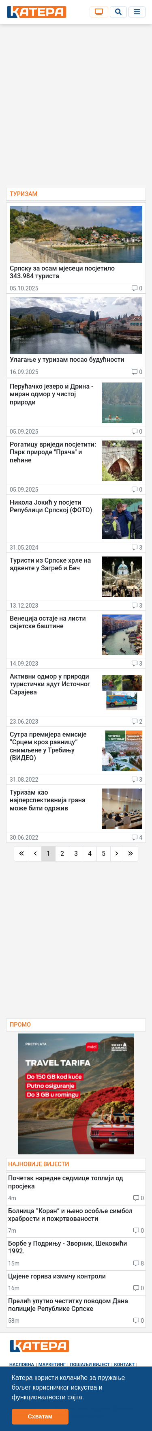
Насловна (21, 1364)
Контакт (124, 1364)
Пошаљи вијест (90, 1364)
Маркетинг (52, 1364)
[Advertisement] (76, 108)
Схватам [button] (40, 1416)
